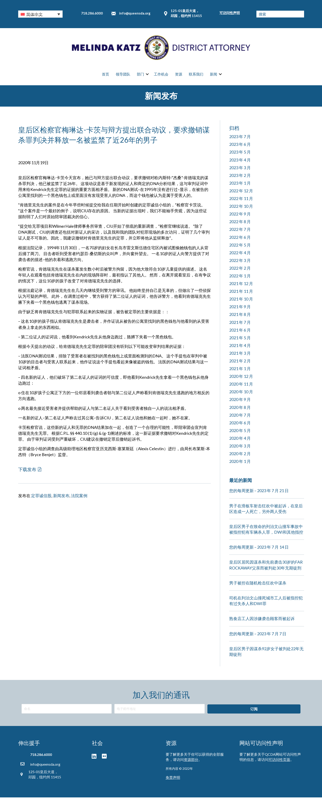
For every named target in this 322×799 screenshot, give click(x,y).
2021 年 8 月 (240, 316)
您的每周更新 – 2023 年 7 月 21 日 (259, 492)
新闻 (213, 75)
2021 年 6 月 (240, 331)
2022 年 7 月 (240, 231)
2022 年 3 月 (240, 261)
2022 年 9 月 (240, 215)
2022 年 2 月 (240, 269)
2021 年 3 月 (240, 354)
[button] (40, 14)
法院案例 (79, 497)
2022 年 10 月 (241, 207)
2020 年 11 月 (241, 385)
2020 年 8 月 (240, 408)
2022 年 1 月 (240, 277)
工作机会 (161, 75)
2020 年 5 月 (240, 432)
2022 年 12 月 (241, 192)
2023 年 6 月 (240, 146)
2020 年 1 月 (240, 463)
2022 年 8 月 (240, 223)
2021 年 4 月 (240, 347)
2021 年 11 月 (241, 293)
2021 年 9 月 (240, 308)
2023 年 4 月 (240, 161)
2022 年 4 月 (240, 254)
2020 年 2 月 (240, 455)
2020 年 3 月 (240, 447)
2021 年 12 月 (241, 285)
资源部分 (191, 761)
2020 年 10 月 (241, 393)
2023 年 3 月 (240, 169)
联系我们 (196, 75)
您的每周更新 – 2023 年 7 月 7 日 (257, 635)
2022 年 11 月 (241, 200)
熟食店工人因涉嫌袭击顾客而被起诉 (262, 620)
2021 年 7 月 (240, 323)
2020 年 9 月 (240, 401)
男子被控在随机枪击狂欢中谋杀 (257, 584)
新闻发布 (61, 497)
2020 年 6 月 (240, 424)
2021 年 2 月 (240, 362)
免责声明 (173, 779)
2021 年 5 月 (240, 339)
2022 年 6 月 (240, 238)
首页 (105, 75)
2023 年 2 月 (240, 176)
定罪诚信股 (41, 497)
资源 (178, 75)
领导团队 (123, 75)
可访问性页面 (279, 761)
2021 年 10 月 (241, 300)
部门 (140, 75)
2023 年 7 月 (240, 138)
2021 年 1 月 (240, 370)
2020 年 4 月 (240, 439)
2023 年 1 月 (240, 184)
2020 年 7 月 (240, 416)
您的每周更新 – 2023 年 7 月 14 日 (259, 548)
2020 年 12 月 (241, 378)
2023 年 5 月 (240, 153)
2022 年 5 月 (240, 246)
